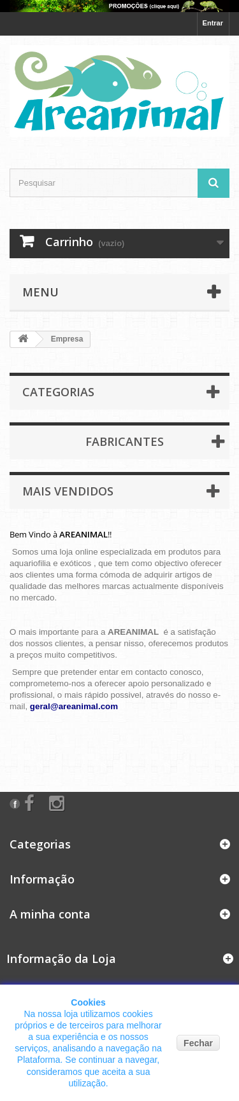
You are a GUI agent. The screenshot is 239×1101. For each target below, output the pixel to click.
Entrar (213, 23)
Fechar (198, 1043)
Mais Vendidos (67, 491)
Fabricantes (124, 441)
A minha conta (50, 914)
